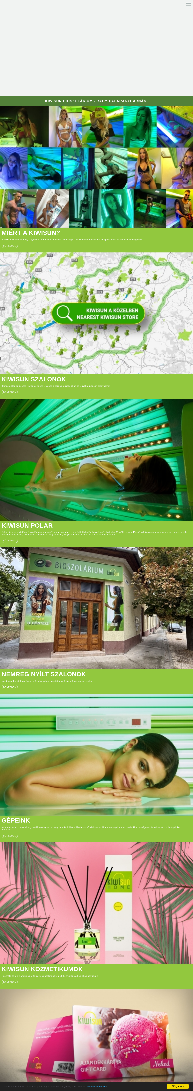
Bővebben (9, 392)
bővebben (9, 246)
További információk (97, 1086)
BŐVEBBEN (9, 541)
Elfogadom (177, 1086)
